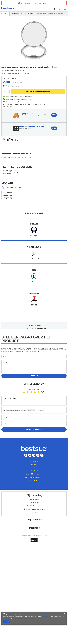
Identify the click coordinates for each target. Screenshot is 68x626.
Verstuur (34, 376)
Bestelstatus (34, 499)
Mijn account (34, 519)
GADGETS (23, 13)
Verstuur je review (34, 429)
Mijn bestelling (34, 495)
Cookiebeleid (45, 616)
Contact (34, 512)
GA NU (54, 115)
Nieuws (33, 464)
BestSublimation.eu (33, 474)
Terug (4, 14)
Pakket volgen (34, 503)
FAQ (33, 468)
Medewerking (33, 461)
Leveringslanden (33, 471)
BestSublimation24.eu (33, 477)
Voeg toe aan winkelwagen (38, 91)
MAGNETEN (30, 13)
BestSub (38, 325)
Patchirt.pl (33, 480)
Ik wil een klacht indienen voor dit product (34, 506)
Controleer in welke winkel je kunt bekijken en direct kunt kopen (26, 104)
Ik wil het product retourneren (34, 509)
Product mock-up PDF (14, 187)
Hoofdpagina (14, 13)
